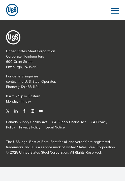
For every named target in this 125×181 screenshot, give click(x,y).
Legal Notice (55, 127)
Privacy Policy (29, 127)
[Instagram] (33, 110)
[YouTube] (41, 110)
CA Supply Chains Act (69, 121)
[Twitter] (8, 110)
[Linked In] (16, 110)
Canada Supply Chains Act (26, 121)
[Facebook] (25, 110)
